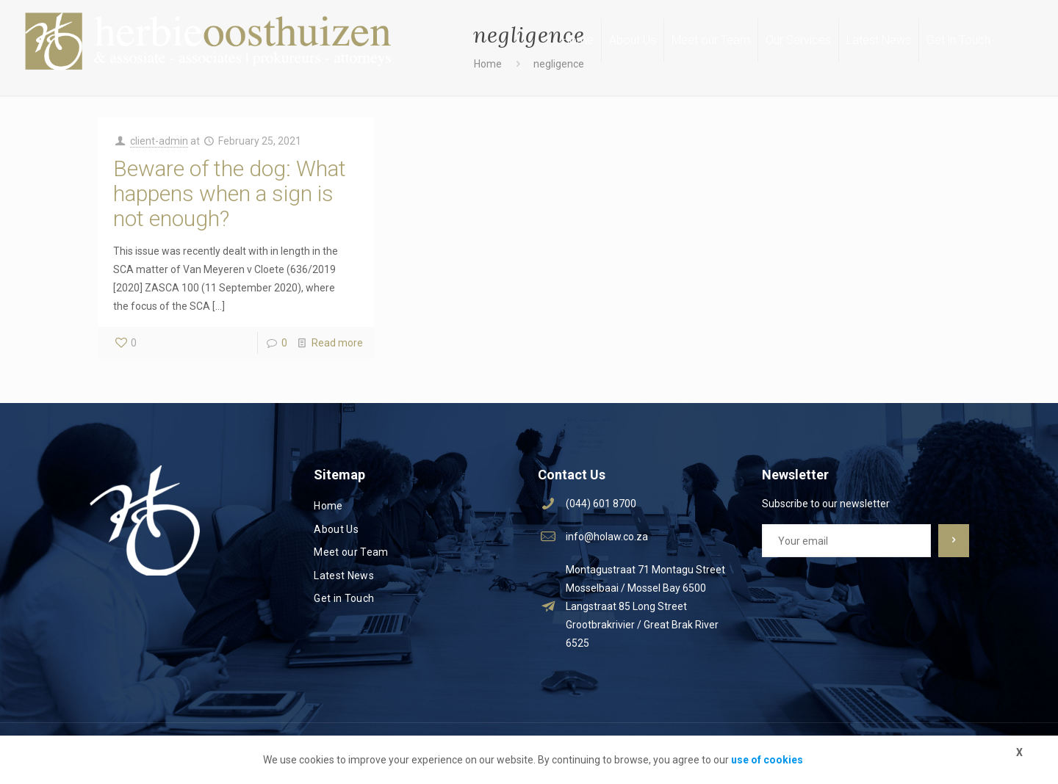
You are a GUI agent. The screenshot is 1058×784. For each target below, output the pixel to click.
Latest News (344, 575)
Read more (337, 343)
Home (328, 506)
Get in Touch (344, 598)
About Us (336, 529)
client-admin (159, 141)
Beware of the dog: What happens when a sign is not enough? (229, 193)
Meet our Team (351, 552)
